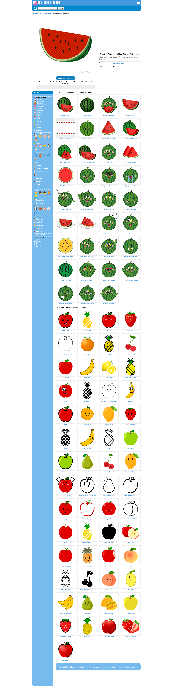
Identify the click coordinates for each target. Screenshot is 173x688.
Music (38, 216)
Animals (39, 133)
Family (36, 190)
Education (40, 200)
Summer (39, 114)
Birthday (39, 108)
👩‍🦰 (49, 192)
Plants (38, 127)
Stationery (40, 203)
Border (36, 239)
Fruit (41, 13)
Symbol (43, 231)
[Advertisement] (119, 34)
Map (35, 243)
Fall (38, 116)
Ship (37, 187)
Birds (38, 143)
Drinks (38, 172)
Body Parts (40, 225)
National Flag (41, 234)
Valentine (40, 107)
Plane (38, 184)
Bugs (38, 162)
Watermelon (47, 13)
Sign (35, 244)
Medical (39, 222)
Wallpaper (37, 241)
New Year (40, 110)
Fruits (38, 175)
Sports (38, 206)
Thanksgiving (41, 105)
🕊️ (36, 149)
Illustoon (35, 13)
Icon (37, 231)
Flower (38, 124)
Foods (38, 166)
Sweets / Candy (42, 169)
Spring (39, 112)
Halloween (40, 103)
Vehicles (39, 181)
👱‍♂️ (36, 196)
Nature (38, 121)
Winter (39, 118)
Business (39, 219)
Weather (39, 130)
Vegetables (40, 178)
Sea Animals (40, 153)
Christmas (40, 101)
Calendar (40, 99)
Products (39, 228)
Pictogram (37, 246)
